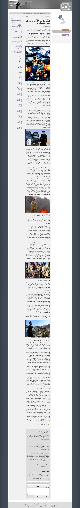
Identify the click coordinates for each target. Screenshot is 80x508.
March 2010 (20, 79)
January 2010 (20, 82)
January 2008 (20, 109)
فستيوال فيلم (20, 67)
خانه (49, 13)
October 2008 (19, 99)
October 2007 (19, 112)
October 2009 (19, 85)
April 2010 (20, 78)
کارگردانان (20, 72)
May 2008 (20, 104)
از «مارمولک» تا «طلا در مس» (17, 48)
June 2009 (20, 89)
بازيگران (20, 62)
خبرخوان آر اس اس (29, 0)
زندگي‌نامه (20, 66)
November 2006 (19, 126)
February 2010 (19, 81)
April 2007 (20, 120)
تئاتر (21, 63)
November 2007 (19, 111)
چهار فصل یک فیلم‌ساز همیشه (17, 41)
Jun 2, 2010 (44, 460)
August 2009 (20, 88)
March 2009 (20, 93)
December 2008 (19, 96)
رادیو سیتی (45, 13)
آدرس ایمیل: (46, 482)
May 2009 (20, 90)
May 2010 (20, 77)
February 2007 (19, 122)
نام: (48, 479)
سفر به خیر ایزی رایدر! (18, 47)
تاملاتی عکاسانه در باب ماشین (17, 37)
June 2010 (20, 76)
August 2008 (20, 101)
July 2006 (20, 131)
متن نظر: (47, 487)
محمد (47, 440)
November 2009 (19, 84)
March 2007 (20, 121)
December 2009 (19, 83)
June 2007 (20, 117)
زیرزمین (20, 53)
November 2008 (19, 98)
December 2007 (19, 110)
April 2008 (20, 105)
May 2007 (20, 118)
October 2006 (19, 127)
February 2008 (19, 107)
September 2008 (19, 100)
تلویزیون (20, 64)
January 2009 (20, 95)
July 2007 (20, 116)
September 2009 (19, 87)
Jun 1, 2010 (44, 440)
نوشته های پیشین (36, 0)
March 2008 (20, 106)
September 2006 (19, 128)
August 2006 (20, 129)
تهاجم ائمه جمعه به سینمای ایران (16, 51)
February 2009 (19, 94)
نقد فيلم (41, 13)
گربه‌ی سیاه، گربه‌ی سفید (17, 52)
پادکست (23, 0)
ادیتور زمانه (33, 475)
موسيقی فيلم (20, 68)
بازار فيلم (20, 61)
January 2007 (20, 123)
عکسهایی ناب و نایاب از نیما (17, 22)
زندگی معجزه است (19, 49)
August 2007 (20, 115)
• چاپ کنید (28, 16)
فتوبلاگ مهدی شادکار (18, 31)
